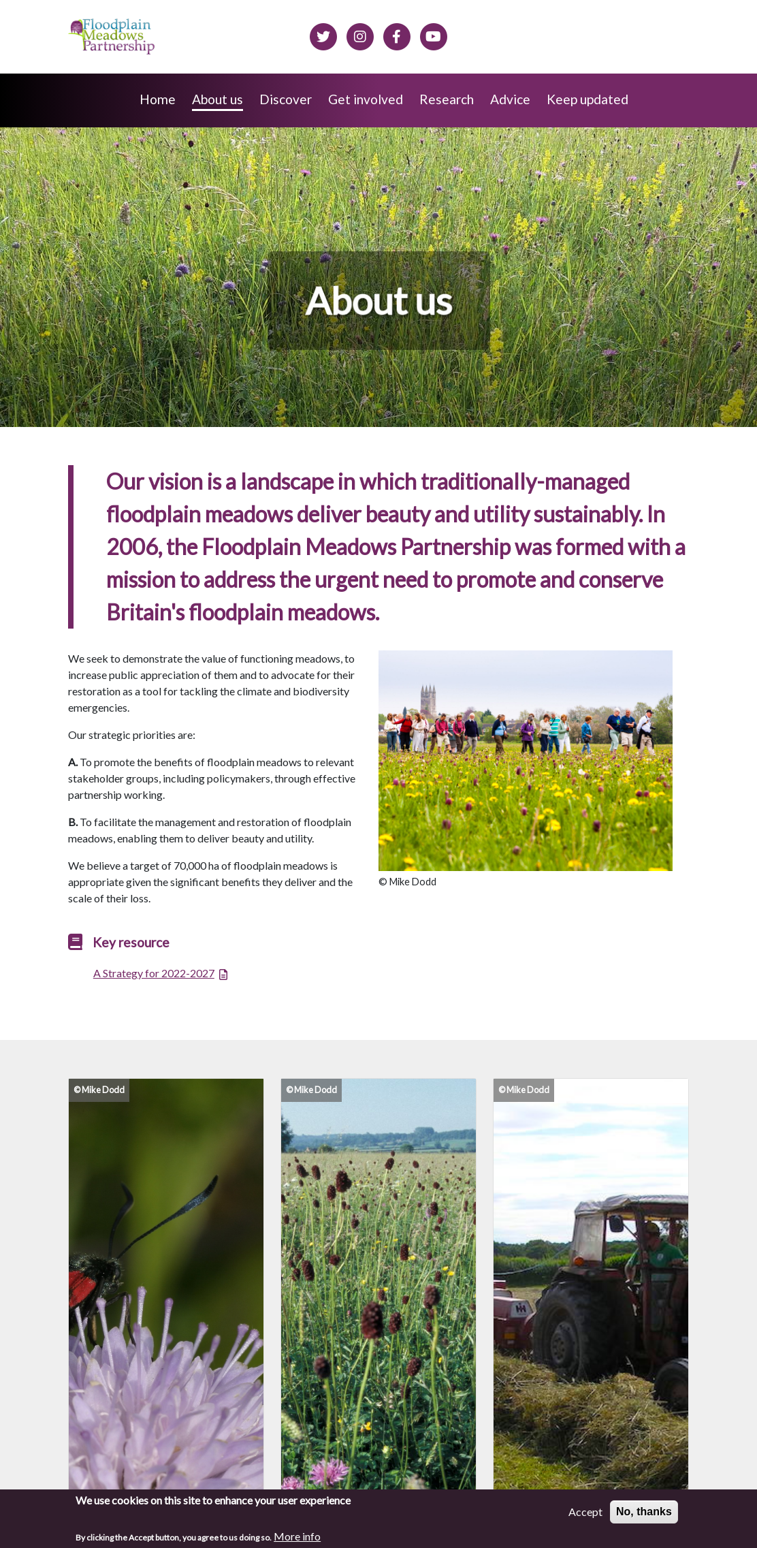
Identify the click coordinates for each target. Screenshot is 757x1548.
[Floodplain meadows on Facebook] (397, 35)
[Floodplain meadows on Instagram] (360, 35)
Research (446, 99)
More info (297, 1539)
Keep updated (587, 99)
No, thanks (644, 1515)
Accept (585, 1514)
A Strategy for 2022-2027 (153, 972)
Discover (285, 99)
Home (158, 99)
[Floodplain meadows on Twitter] (323, 35)
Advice (510, 99)
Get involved (365, 99)
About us (217, 99)
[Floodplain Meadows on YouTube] (434, 35)
